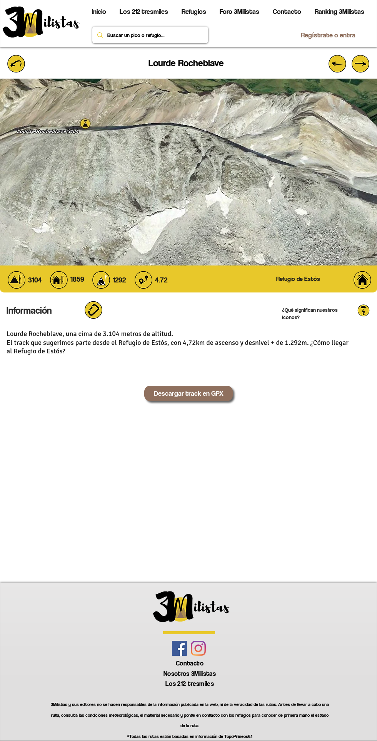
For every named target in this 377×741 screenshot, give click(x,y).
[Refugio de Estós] (298, 279)
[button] (363, 310)
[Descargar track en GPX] (188, 393)
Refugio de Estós (142, 342)
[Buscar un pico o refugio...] (149, 35)
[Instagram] (198, 648)
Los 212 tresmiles (189, 683)
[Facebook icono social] (179, 648)
